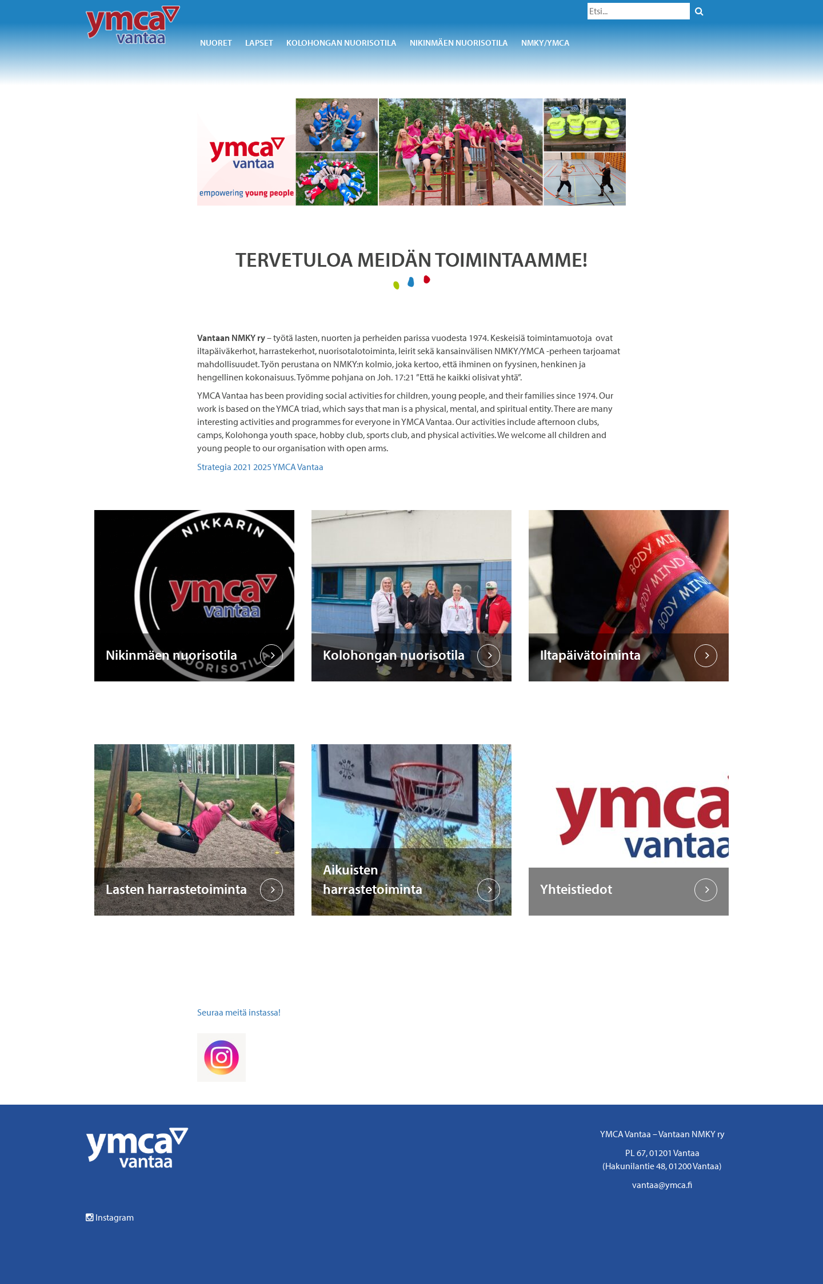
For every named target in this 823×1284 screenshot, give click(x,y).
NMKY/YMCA (545, 42)
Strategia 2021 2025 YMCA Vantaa (260, 466)
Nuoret (216, 42)
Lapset (259, 42)
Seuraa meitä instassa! (239, 1012)
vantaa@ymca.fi (662, 1184)
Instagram (110, 1217)
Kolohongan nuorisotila (341, 42)
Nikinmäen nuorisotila (459, 42)
